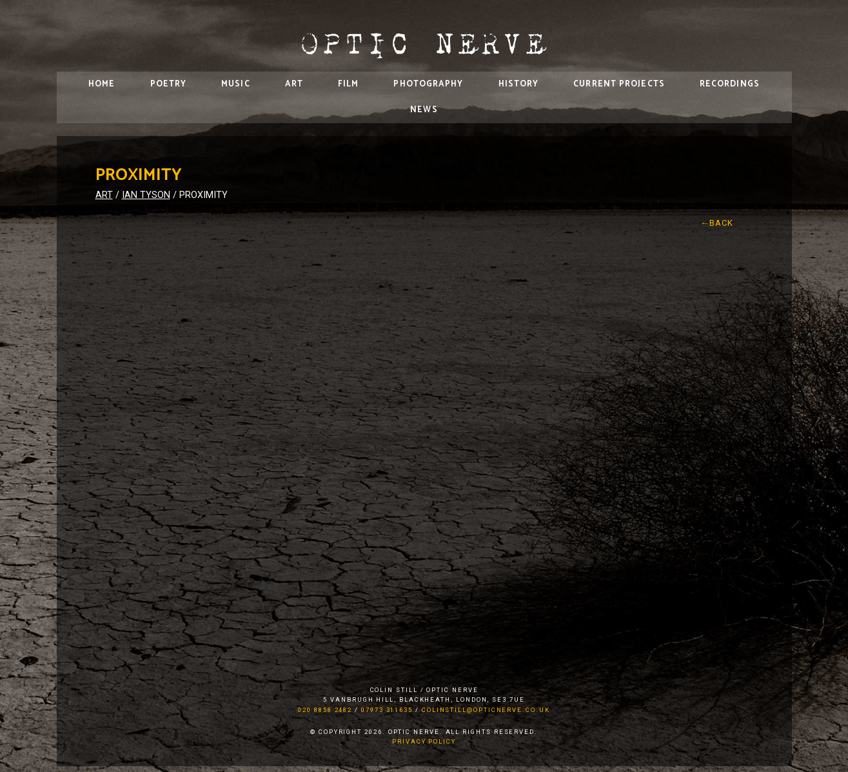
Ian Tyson (146, 195)
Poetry (168, 84)
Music (235, 84)
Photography (428, 84)
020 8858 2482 (325, 709)
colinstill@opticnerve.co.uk (486, 709)
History (518, 84)
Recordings (730, 84)
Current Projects (619, 84)
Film (348, 84)
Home (101, 84)
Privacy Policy (424, 741)
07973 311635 (387, 709)
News (423, 110)
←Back (717, 223)
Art (294, 84)
